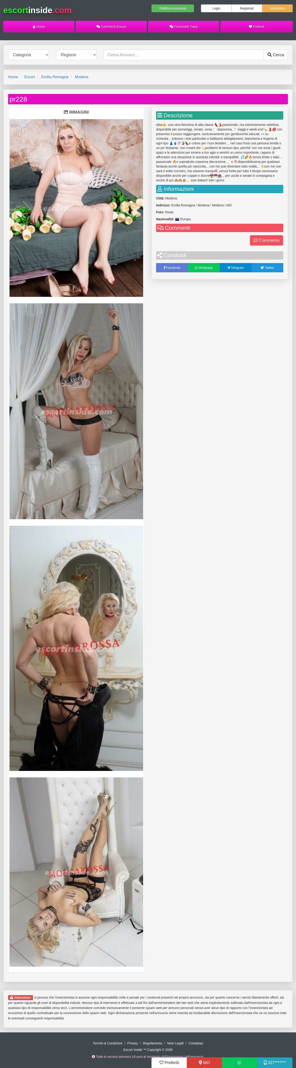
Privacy (132, 1043)
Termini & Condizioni (107, 1043)
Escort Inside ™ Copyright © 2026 (148, 1050)
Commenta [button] (266, 240)
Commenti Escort (111, 26)
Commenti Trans (184, 26)
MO (204, 1062)
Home (39, 26)
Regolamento (152, 1043)
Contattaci (196, 1043)
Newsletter (277, 8)
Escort (29, 77)
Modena (81, 77)
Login (216, 8)
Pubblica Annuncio (172, 8)
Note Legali (175, 1043)
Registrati (247, 8)
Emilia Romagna (54, 77)
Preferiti (256, 26)
